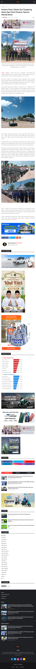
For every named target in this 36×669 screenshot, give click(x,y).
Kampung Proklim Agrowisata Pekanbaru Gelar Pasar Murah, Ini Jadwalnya (21, 520)
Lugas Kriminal (4, 556)
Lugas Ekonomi (4, 545)
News (2, 578)
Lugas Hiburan (4, 547)
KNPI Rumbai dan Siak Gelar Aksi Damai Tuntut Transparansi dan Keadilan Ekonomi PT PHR (21, 612)
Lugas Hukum (3, 549)
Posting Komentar (4, 254)
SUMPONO (19, 243)
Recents (18, 472)
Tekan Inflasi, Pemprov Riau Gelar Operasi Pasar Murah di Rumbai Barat (21, 526)
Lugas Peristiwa (4, 570)
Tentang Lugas (4, 596)
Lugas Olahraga (4, 562)
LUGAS (2, 72)
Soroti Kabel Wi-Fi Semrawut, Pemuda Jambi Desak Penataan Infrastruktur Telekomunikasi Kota (20, 477)
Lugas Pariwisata (4, 566)
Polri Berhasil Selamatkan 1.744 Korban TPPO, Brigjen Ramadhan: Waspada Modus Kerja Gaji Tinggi (21, 482)
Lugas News (7, 6)
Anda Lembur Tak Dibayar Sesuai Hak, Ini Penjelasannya (19, 514)
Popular (7, 472)
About (13, 666)
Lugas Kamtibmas (4, 553)
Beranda (2, 6)
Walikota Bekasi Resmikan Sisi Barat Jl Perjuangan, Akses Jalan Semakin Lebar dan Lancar (20, 488)
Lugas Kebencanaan (5, 555)
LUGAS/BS (14, 219)
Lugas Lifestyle (4, 558)
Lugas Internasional (5, 551)
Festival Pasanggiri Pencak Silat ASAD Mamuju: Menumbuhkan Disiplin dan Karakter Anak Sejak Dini (20, 617)
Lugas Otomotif (4, 564)
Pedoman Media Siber (5, 594)
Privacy (17, 666)
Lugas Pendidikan (4, 568)
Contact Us (22, 666)
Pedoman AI (3, 598)
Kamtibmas (3, 537)
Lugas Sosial (3, 574)
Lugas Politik (3, 572)
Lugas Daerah (3, 543)
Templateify (20, 664)
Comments (29, 472)
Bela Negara (3, 535)
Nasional (2, 576)
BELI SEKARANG (11, 348)
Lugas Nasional (4, 539)
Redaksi (2, 592)
